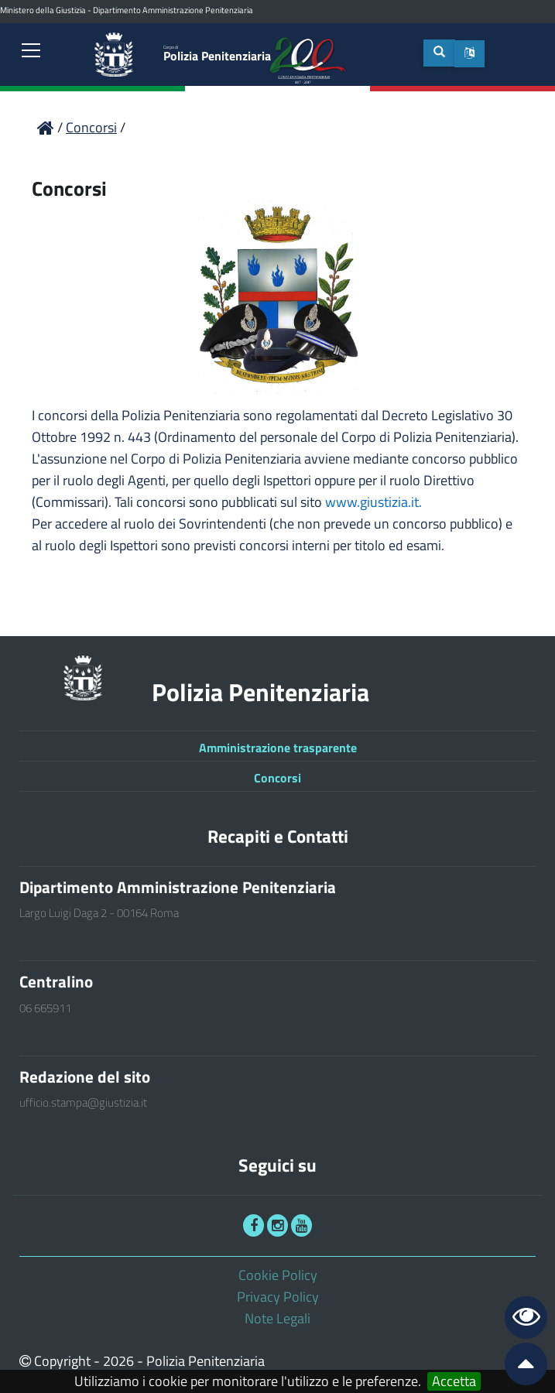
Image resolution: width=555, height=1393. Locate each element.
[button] (469, 53)
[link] (31, 52)
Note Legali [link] (277, 1318)
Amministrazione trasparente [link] (278, 747)
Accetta (454, 1381)
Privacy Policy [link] (278, 1296)
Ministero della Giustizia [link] (43, 10)
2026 (118, 1360)
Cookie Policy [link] (277, 1275)
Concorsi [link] (277, 777)
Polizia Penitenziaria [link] (217, 53)
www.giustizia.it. (373, 501)
